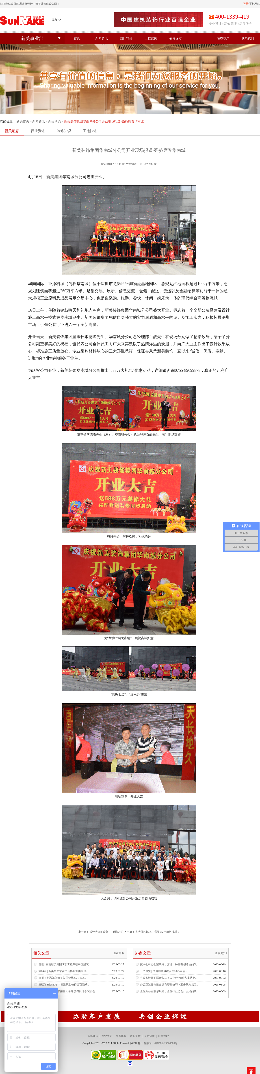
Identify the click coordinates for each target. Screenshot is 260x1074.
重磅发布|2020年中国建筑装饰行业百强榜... (64, 984)
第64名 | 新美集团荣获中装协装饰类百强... (63, 971)
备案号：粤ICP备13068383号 (161, 1043)
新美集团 (54, 177)
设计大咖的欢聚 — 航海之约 (106, 931)
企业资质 (135, 1036)
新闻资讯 (101, 38)
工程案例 (151, 38)
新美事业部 (32, 38)
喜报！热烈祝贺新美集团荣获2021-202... (62, 977)
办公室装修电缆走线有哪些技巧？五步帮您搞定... (169, 984)
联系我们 (247, 38)
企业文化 (107, 1036)
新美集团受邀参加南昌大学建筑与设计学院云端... (68, 991)
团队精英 (126, 38)
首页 (77, 38)
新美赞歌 (163, 1036)
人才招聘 (149, 1036)
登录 (246, 3)
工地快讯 (90, 131)
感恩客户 (223, 38)
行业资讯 (38, 131)
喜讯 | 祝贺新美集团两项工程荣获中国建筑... (65, 964)
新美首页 (23, 121)
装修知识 (64, 131)
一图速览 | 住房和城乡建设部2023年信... (163, 971)
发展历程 (121, 1036)
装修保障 (175, 38)
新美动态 (54, 121)
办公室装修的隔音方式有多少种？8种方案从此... (168, 977)
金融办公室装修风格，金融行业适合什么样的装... (169, 991)
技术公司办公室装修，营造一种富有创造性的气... (169, 964)
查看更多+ (119, 953)
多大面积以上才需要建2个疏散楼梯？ (157, 931)
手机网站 (254, 3)
